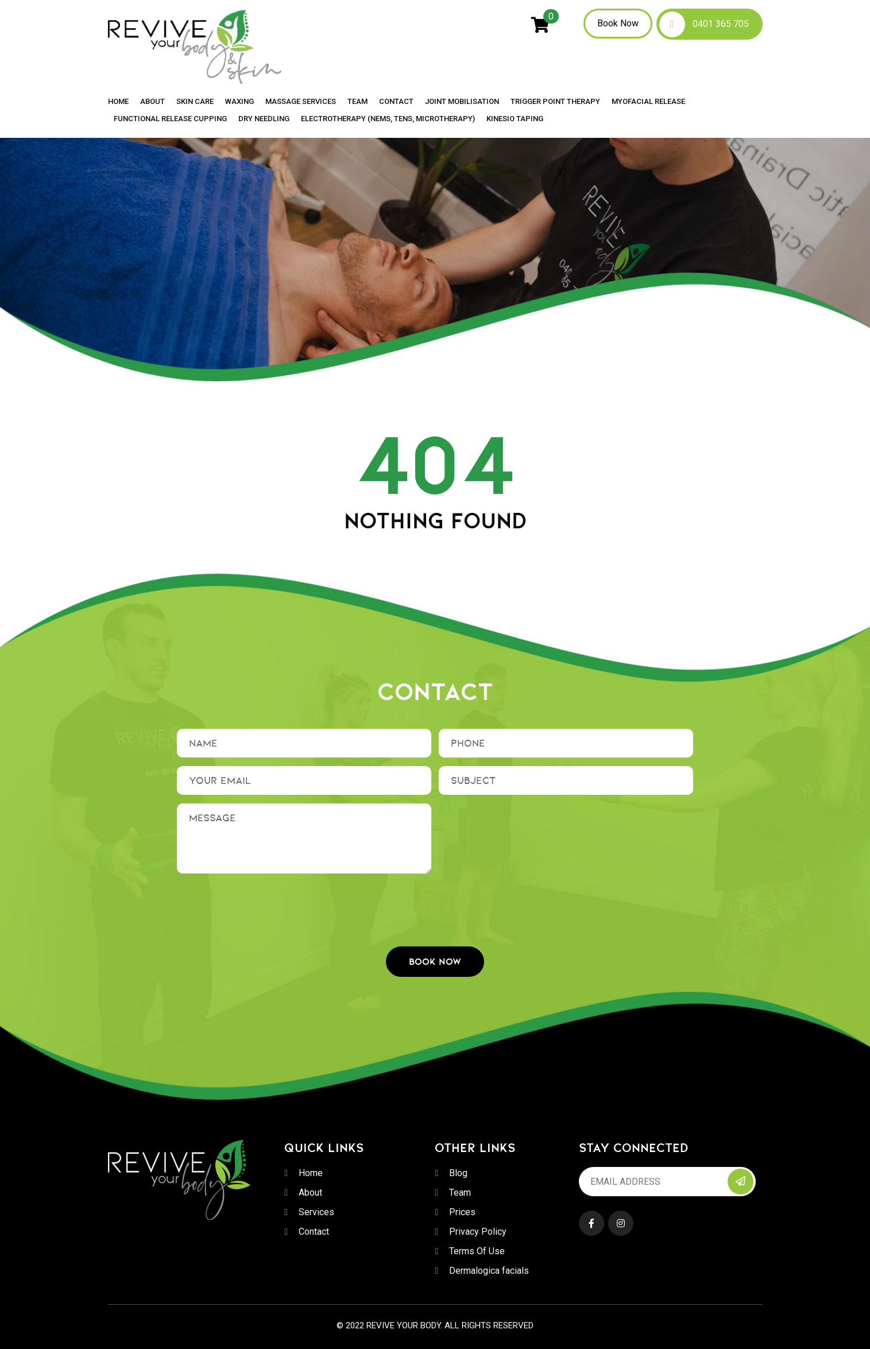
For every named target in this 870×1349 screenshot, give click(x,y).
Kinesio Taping (514, 119)
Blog (458, 1173)
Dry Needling (263, 119)
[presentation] (435, 904)
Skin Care (195, 102)
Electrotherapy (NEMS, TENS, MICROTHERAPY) (388, 119)
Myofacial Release (648, 102)
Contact (396, 102)
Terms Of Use (477, 1251)
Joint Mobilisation (462, 102)
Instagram (620, 1223)
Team (357, 102)
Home (118, 102)
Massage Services (300, 102)
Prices (462, 1212)
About (152, 102)
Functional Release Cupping (170, 119)
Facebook (591, 1223)
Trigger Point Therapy (555, 102)
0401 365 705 (721, 23)
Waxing (239, 102)
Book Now (618, 23)
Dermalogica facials (489, 1270)
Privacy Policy (477, 1231)
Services (316, 1212)
